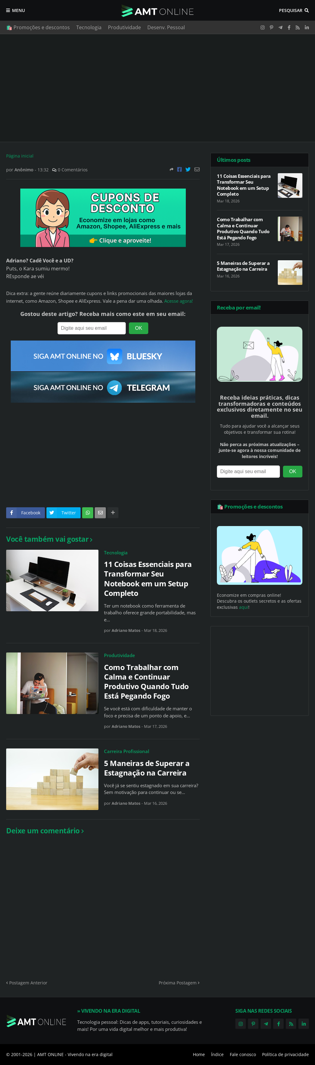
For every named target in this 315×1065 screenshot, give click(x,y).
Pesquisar (290, 10)
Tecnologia (89, 27)
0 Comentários (73, 170)
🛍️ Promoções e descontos (38, 27)
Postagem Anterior (28, 983)
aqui (243, 607)
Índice (217, 1054)
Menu (18, 10)
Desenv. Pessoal (166, 27)
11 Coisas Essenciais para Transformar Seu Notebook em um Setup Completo (148, 578)
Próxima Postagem (178, 983)
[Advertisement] (157, 88)
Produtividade (124, 27)
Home (199, 1054)
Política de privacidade (285, 1054)
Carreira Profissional (126, 751)
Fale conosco (243, 1054)
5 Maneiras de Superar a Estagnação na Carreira (147, 767)
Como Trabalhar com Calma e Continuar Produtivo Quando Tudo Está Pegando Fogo (146, 681)
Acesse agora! (178, 301)
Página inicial (20, 156)
